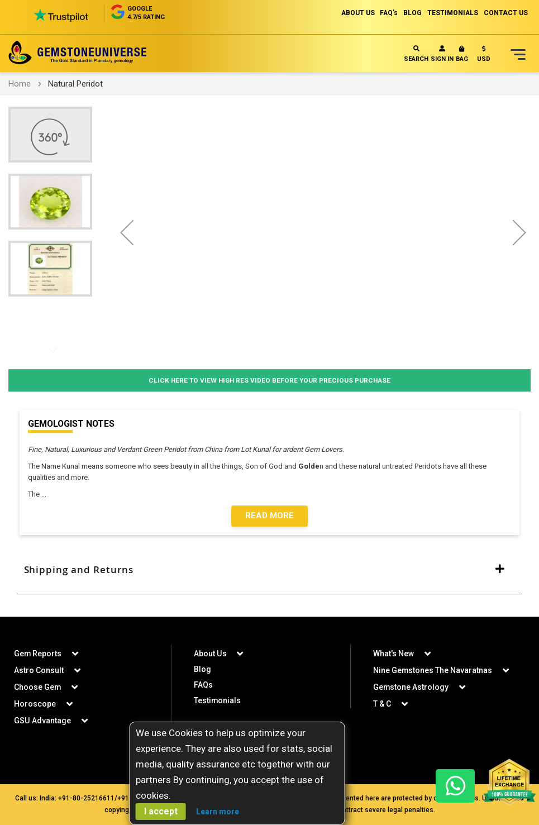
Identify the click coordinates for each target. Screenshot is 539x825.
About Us (210, 653)
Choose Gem (37, 687)
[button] (484, 56)
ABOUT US (356, 13)
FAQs (203, 684)
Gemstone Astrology (411, 687)
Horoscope (35, 703)
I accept (161, 811)
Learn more (217, 811)
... (45, 494)
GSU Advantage (42, 720)
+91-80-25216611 (86, 798)
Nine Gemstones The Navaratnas (433, 670)
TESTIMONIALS (452, 13)
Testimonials (217, 700)
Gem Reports (38, 653)
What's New (393, 653)
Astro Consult (39, 670)
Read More (269, 516)
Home (19, 84)
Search (416, 54)
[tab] (269, 570)
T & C (382, 703)
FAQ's (388, 13)
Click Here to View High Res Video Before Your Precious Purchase (269, 380)
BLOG (412, 13)
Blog (202, 669)
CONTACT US (506, 13)
